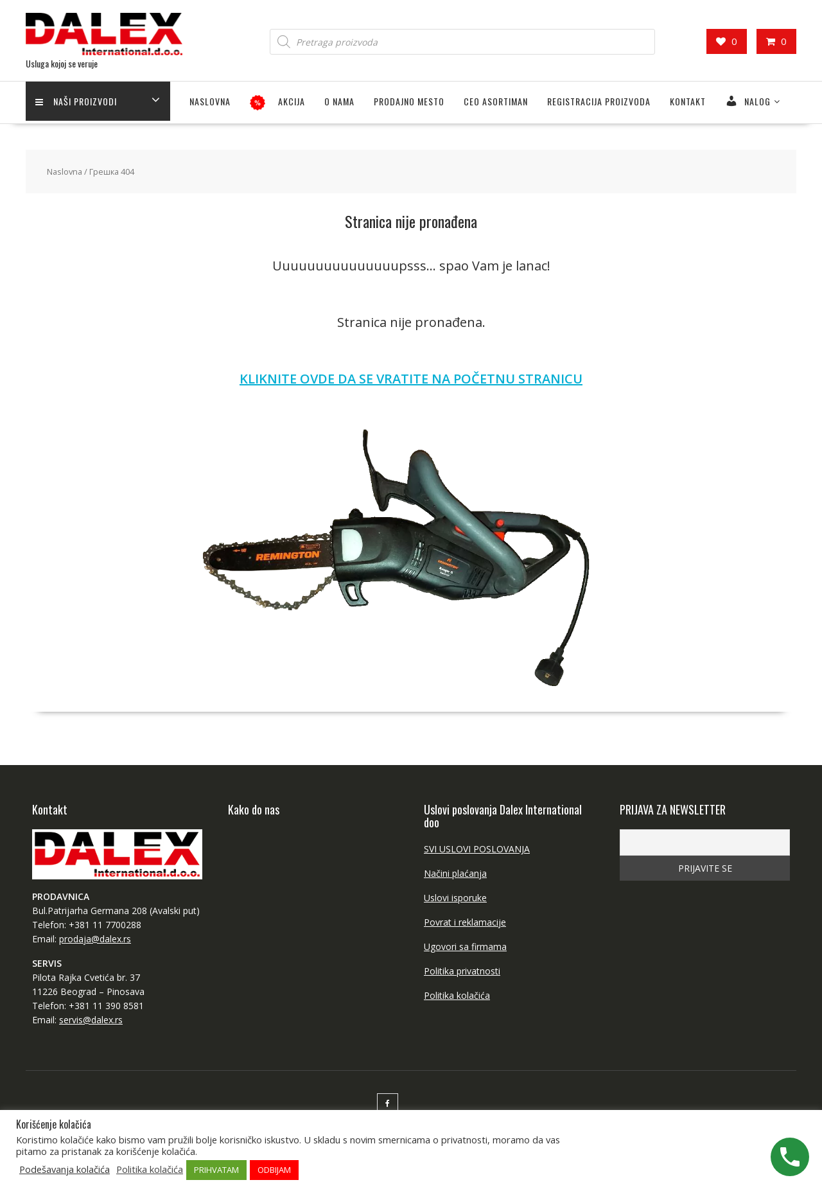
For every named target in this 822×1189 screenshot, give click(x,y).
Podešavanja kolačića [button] (64, 1169)
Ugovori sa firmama (465, 946)
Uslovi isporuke (455, 898)
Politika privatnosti (462, 971)
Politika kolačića (457, 995)
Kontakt (688, 101)
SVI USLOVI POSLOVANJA (477, 849)
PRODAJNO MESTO (409, 101)
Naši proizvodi (76, 101)
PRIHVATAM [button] (216, 1170)
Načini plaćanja (455, 873)
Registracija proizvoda (599, 101)
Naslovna (210, 101)
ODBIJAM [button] (274, 1170)
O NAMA (339, 101)
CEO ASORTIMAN (496, 101)
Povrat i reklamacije (465, 922)
